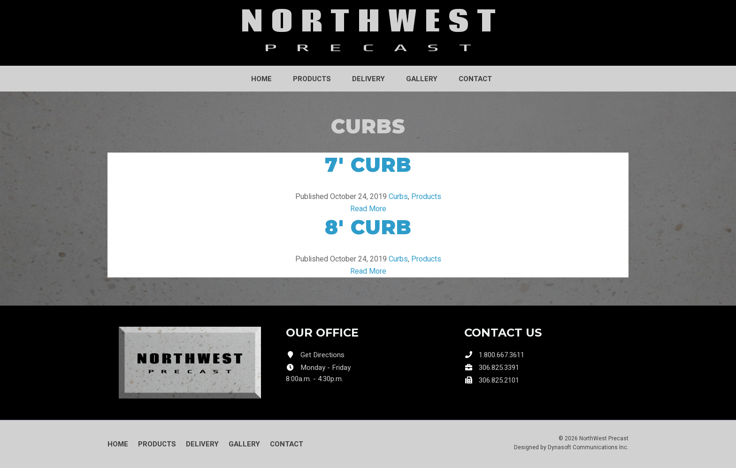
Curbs (398, 196)
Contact (475, 79)
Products (312, 79)
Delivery (368, 79)
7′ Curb (368, 165)
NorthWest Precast (604, 438)
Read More (368, 209)
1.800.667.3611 (501, 355)
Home (261, 79)
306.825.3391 (499, 367)
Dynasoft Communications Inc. (588, 447)
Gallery (421, 79)
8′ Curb (368, 227)
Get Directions (322, 355)
